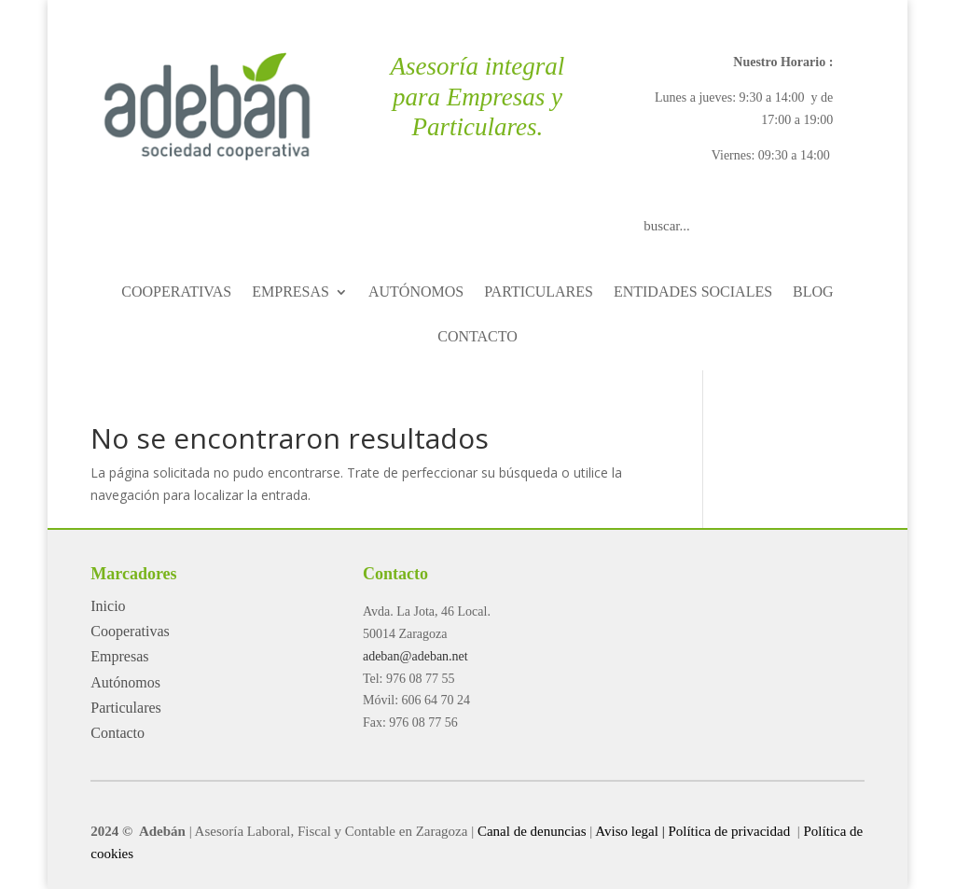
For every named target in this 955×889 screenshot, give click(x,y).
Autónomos (125, 682)
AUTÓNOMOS (416, 292)
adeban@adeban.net (415, 656)
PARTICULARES (538, 292)
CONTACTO (477, 337)
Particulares (125, 707)
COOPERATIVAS (176, 292)
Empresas (119, 656)
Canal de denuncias (532, 831)
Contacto (117, 733)
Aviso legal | (629, 831)
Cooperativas (129, 631)
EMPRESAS (290, 292)
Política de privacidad (731, 831)
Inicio (107, 606)
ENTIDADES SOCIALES (693, 292)
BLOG (813, 292)
